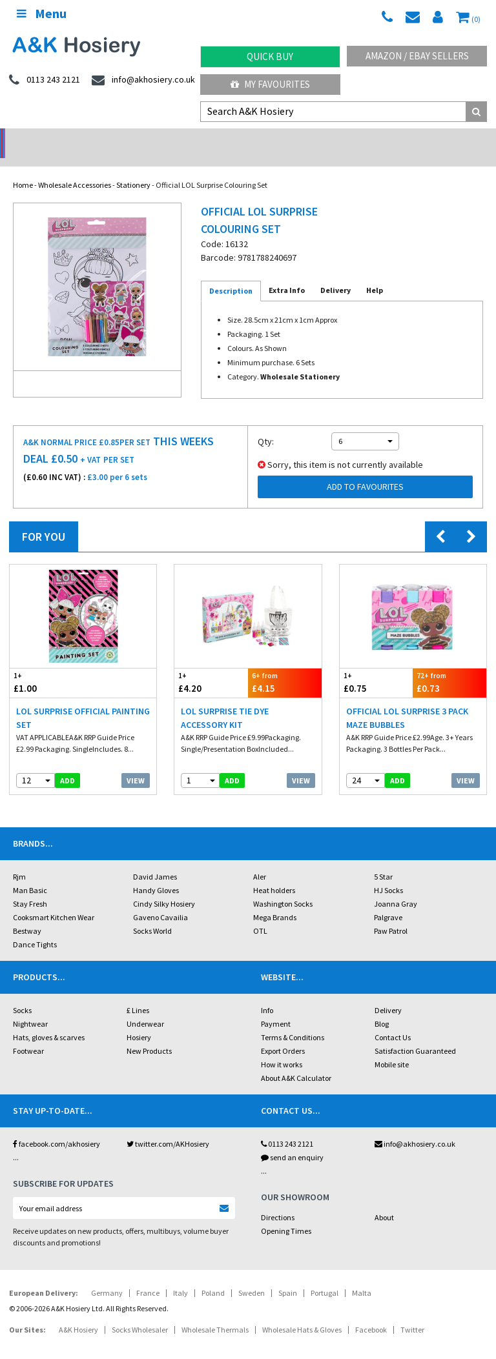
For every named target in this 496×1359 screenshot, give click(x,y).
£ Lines (138, 993)
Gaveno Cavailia (160, 900)
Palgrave (388, 900)
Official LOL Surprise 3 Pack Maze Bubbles (407, 701)
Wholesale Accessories (74, 168)
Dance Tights (35, 927)
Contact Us (393, 1020)
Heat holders (274, 873)
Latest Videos (434, 139)
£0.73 (449, 666)
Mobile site (392, 1047)
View (136, 764)
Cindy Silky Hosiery (164, 887)
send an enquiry (292, 1140)
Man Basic (30, 873)
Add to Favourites (365, 470)
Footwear (28, 1034)
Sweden (251, 1276)
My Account (186, 139)
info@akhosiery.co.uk (415, 1127)
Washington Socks (283, 887)
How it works (281, 1047)
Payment (276, 1007)
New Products (149, 1034)
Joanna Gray (395, 887)
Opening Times (286, 1214)
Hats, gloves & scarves (49, 1020)
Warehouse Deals (310, 139)
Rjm (19, 860)
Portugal (324, 1276)
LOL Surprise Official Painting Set (83, 701)
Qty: (266, 424)
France (148, 1276)
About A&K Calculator (296, 1061)
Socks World (152, 914)
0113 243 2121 (287, 1127)
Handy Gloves (156, 873)
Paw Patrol (391, 914)
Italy (180, 1276)
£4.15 (285, 666)
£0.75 (376, 666)
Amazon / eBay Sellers (417, 56)
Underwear (145, 1007)
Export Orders (283, 1034)
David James (155, 860)
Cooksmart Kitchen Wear (53, 900)
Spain (287, 1276)
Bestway (27, 914)
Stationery (133, 168)
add (67, 764)
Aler (259, 860)
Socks (22, 993)
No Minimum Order (62, 139)
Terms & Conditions (292, 1020)
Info (267, 993)
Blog (382, 1007)
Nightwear (30, 1007)
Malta (361, 1276)
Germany (107, 1276)
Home (23, 168)
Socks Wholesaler (140, 1313)
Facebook (371, 1313)
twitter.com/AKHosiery (168, 1127)
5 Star (383, 860)
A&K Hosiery (78, 1313)
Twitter (412, 1313)
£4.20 (211, 666)
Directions (277, 1200)
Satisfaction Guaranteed (415, 1034)
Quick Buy (270, 56)
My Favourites (270, 84)
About (384, 1200)
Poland (213, 1276)
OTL (260, 914)
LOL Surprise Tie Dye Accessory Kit (225, 701)
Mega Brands (274, 900)
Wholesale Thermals (215, 1313)
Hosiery (139, 1020)
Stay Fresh (30, 887)
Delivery (388, 993)
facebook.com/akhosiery (56, 1127)
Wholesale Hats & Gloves (302, 1313)
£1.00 (46, 666)
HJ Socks (388, 873)
